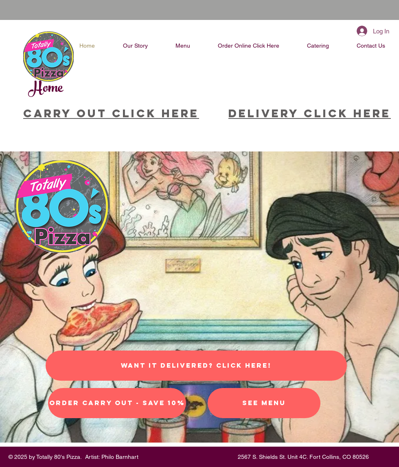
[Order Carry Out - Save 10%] (117, 403)
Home (46, 89)
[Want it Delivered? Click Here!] (196, 366)
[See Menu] (264, 403)
